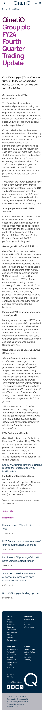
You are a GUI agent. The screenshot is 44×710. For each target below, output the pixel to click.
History (9, 635)
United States (29, 652)
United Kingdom (30, 649)
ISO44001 (10, 667)
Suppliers (11, 647)
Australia (27, 657)
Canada (27, 654)
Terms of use (19, 696)
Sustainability (12, 632)
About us (10, 619)
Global (27, 647)
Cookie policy (11, 699)
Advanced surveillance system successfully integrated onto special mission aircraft (19, 577)
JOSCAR (10, 657)
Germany (27, 660)
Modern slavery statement (16, 701)
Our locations (12, 640)
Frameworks (28, 624)
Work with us (29, 627)
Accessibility (24, 699)
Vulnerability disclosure (15, 704)
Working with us (12, 649)
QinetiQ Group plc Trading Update (20, 593)
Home (4, 9)
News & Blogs (14, 9)
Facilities (10, 637)
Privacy (9, 696)
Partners (28, 617)
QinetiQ (10, 617)
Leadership (11, 624)
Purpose (10, 622)
